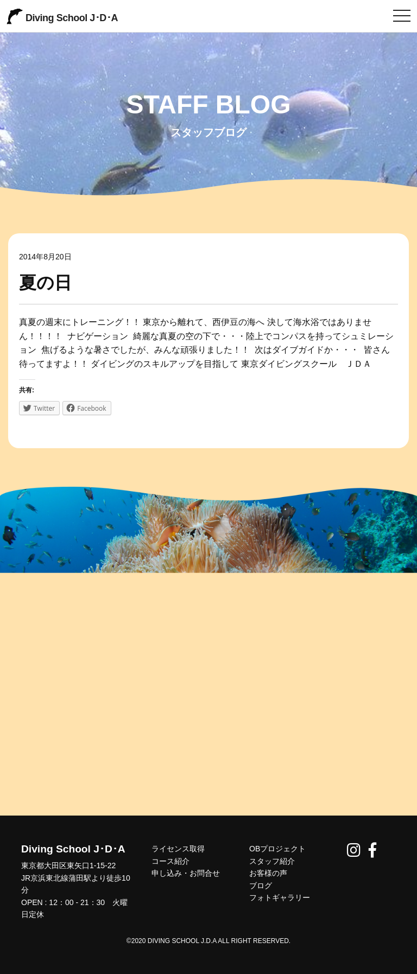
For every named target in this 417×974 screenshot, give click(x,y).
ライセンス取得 (178, 848)
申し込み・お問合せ (185, 873)
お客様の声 (268, 873)
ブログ (260, 885)
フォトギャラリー (279, 897)
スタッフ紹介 (272, 861)
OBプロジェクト (277, 848)
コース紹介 (170, 861)
